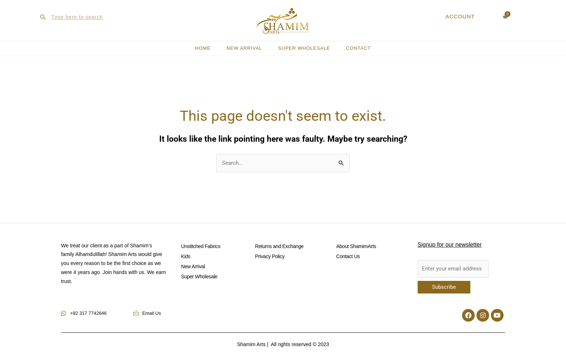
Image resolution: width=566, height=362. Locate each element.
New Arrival (244, 48)
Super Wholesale (304, 48)
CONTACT (358, 48)
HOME (202, 48)
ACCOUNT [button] (460, 16)
